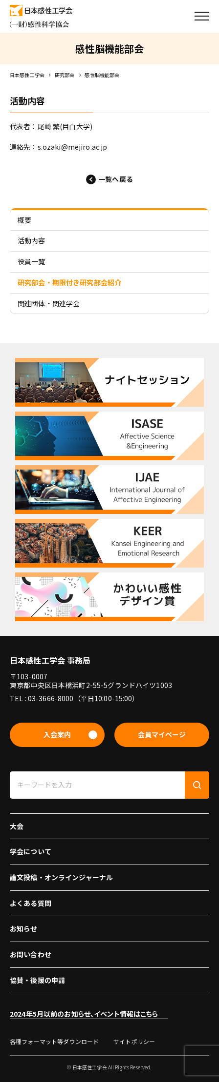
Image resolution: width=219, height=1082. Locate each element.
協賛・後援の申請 (37, 980)
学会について (30, 851)
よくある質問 (30, 903)
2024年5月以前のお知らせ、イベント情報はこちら (84, 1014)
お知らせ (24, 928)
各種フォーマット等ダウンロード (54, 1041)
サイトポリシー (134, 1041)
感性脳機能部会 (102, 75)
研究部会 (65, 75)
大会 (16, 826)
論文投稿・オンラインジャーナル (61, 877)
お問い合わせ (30, 954)
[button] (202, 16)
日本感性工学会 (27, 75)
